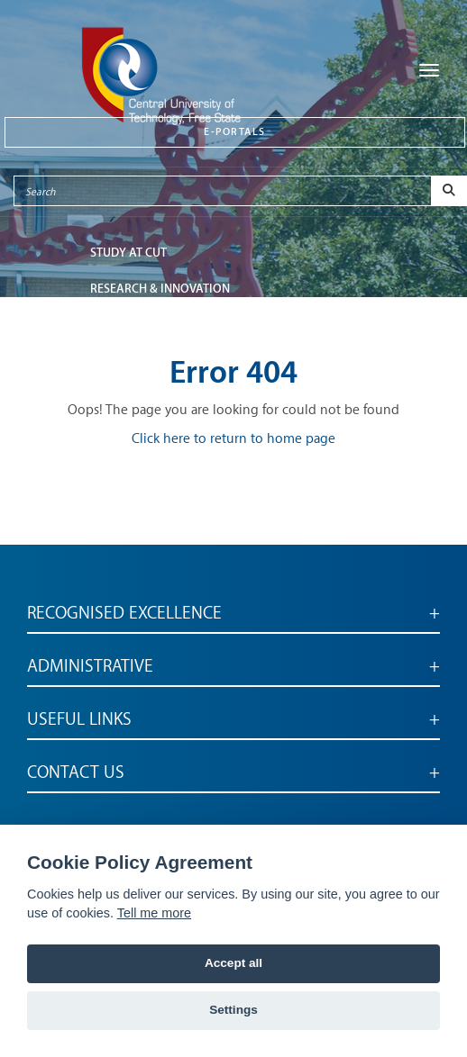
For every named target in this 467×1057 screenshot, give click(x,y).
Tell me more (154, 913)
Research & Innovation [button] (160, 288)
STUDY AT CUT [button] (128, 252)
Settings (233, 1009)
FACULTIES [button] (118, 324)
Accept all (233, 963)
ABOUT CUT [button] (121, 360)
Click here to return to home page (233, 439)
